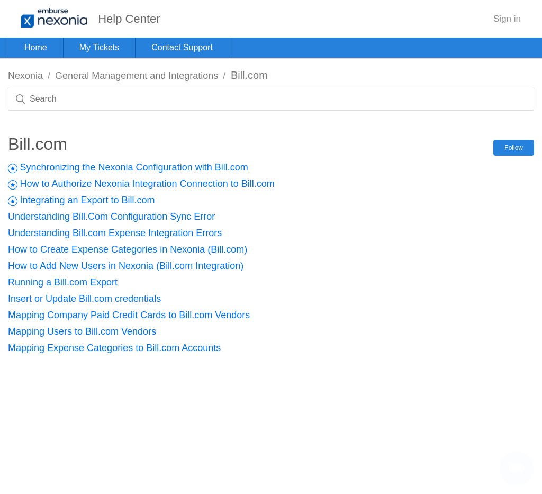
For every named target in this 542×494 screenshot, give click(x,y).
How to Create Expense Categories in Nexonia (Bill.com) (127, 249)
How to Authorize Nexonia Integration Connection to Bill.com (147, 183)
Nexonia (25, 75)
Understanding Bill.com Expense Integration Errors (115, 233)
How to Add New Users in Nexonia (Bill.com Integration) (125, 266)
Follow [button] (513, 147)
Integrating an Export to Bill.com (87, 200)
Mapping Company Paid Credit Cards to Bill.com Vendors (129, 315)
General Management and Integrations (136, 75)
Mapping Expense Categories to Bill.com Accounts (114, 348)
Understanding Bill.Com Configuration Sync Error (111, 216)
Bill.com (249, 75)
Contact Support (182, 47)
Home (35, 47)
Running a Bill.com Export (63, 282)
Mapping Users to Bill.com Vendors (82, 331)
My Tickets (99, 47)
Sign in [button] (507, 19)
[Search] (271, 99)
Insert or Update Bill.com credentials (84, 298)
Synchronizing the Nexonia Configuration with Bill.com (134, 167)
